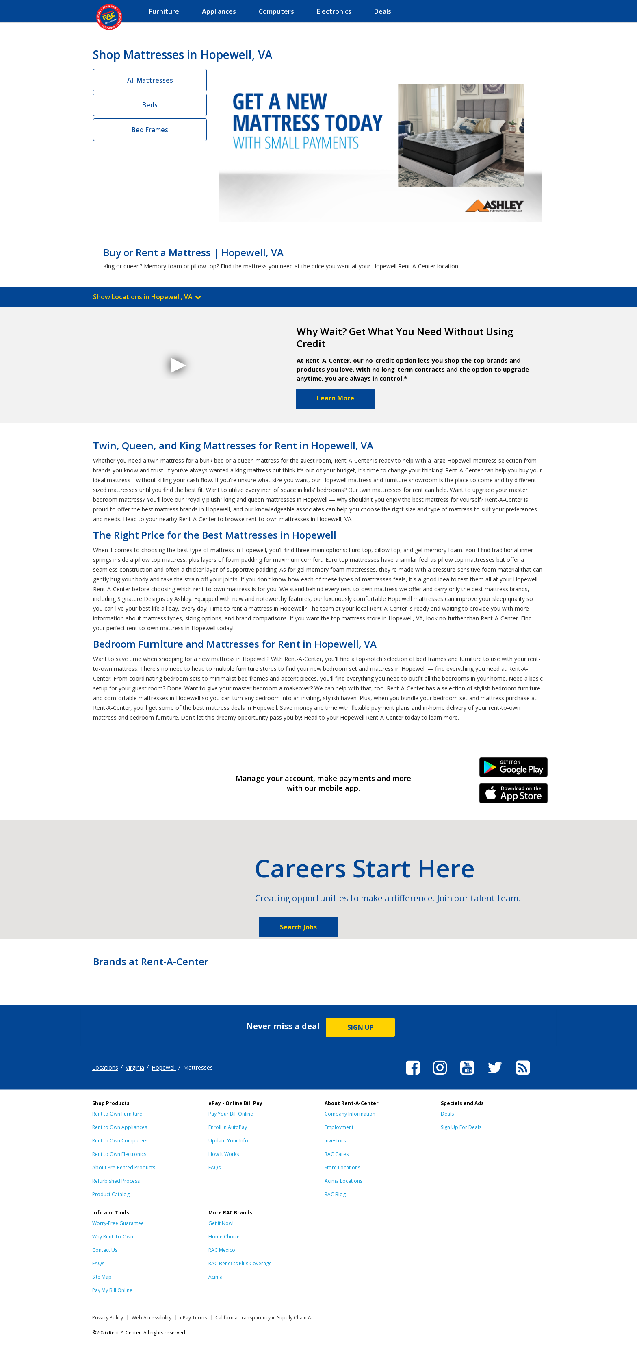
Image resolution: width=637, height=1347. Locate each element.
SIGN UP (360, 1027)
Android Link (513, 770)
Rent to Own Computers (119, 1140)
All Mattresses (150, 80)
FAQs (214, 1167)
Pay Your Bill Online (230, 1113)
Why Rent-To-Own (112, 1236)
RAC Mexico (221, 1250)
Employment (339, 1127)
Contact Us (104, 1250)
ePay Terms (193, 1317)
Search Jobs (298, 927)
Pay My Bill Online (112, 1290)
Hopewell (164, 1067)
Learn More (335, 398)
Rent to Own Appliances (119, 1127)
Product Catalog (111, 1194)
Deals (447, 1113)
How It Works (223, 1154)
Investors (335, 1140)
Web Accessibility (151, 1317)
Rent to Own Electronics (119, 1154)
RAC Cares (337, 1154)
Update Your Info (228, 1140)
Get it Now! (221, 1223)
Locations (105, 1067)
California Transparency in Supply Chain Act (265, 1317)
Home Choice (224, 1236)
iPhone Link (514, 796)
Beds (150, 104)
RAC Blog (335, 1194)
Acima (215, 1276)
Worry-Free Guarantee (118, 1223)
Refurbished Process (116, 1180)
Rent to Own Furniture (117, 1113)
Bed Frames (150, 129)
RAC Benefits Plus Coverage (240, 1263)
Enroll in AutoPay (227, 1127)
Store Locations (342, 1167)
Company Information (350, 1113)
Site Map (102, 1276)
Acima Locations (343, 1180)
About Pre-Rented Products (123, 1167)
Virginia (135, 1067)
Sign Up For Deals (461, 1127)
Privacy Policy (107, 1317)
